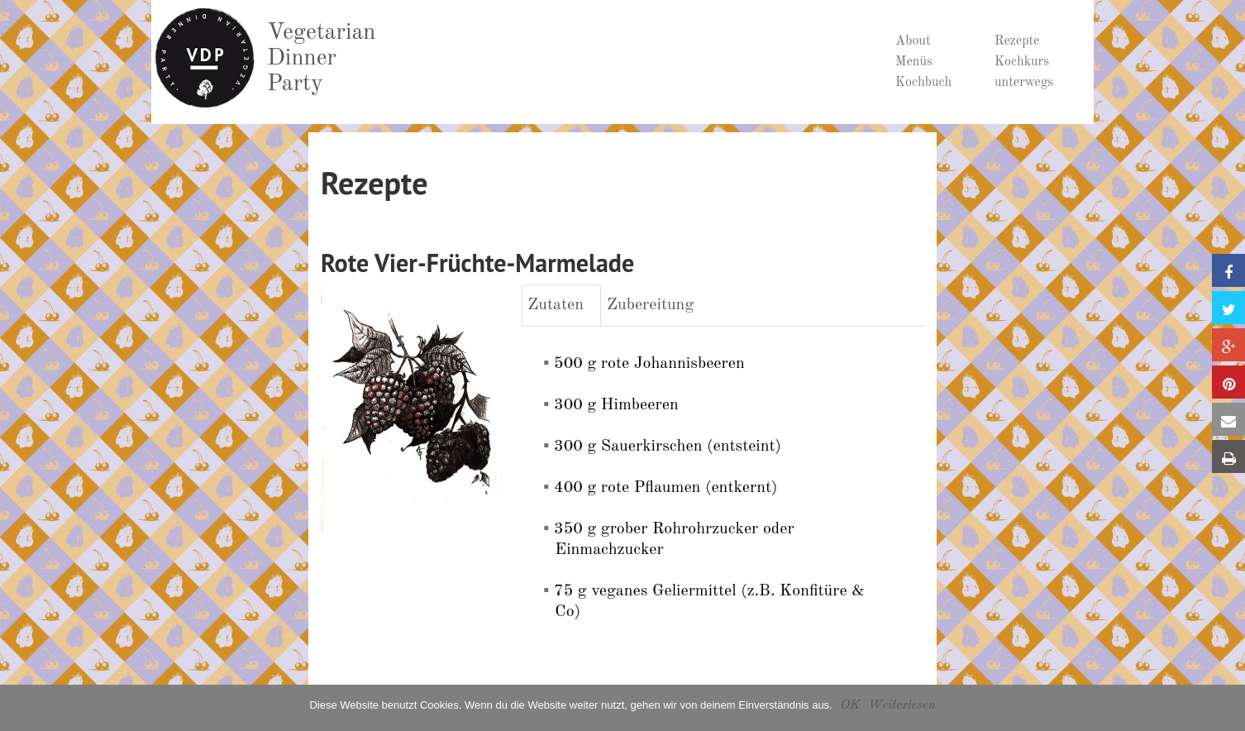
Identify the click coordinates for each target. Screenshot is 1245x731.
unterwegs (1024, 82)
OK (850, 705)
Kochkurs (1022, 62)
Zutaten (555, 305)
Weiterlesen (901, 705)
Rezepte (1017, 41)
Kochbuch (923, 82)
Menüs (914, 62)
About (913, 41)
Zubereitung (650, 305)
